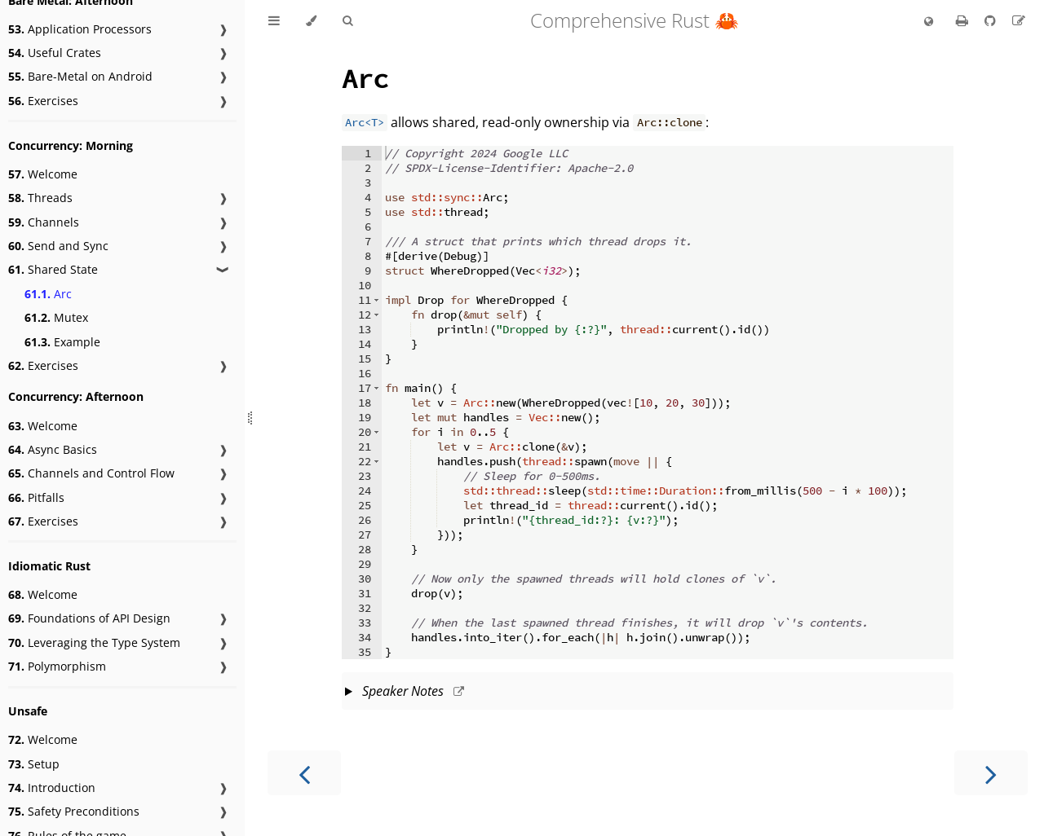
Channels (43, 222)
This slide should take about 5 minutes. (647, 692)
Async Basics (52, 449)
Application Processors (80, 29)
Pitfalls (36, 497)
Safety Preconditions (73, 811)
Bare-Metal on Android (80, 76)
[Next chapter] (991, 772)
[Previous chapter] (304, 772)
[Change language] (928, 22)
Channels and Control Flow (91, 473)
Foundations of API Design (89, 618)
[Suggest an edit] (1019, 20)
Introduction (51, 787)
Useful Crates (54, 52)
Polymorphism (57, 666)
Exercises (43, 100)
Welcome (42, 174)
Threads (40, 197)
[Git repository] (992, 20)
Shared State (53, 269)
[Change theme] (311, 21)
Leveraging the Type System (94, 642)
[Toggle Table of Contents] (274, 21)
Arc (48, 293)
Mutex (56, 317)
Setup (34, 764)
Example (62, 342)
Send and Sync (58, 245)
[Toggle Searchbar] (347, 21)
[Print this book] (963, 20)
